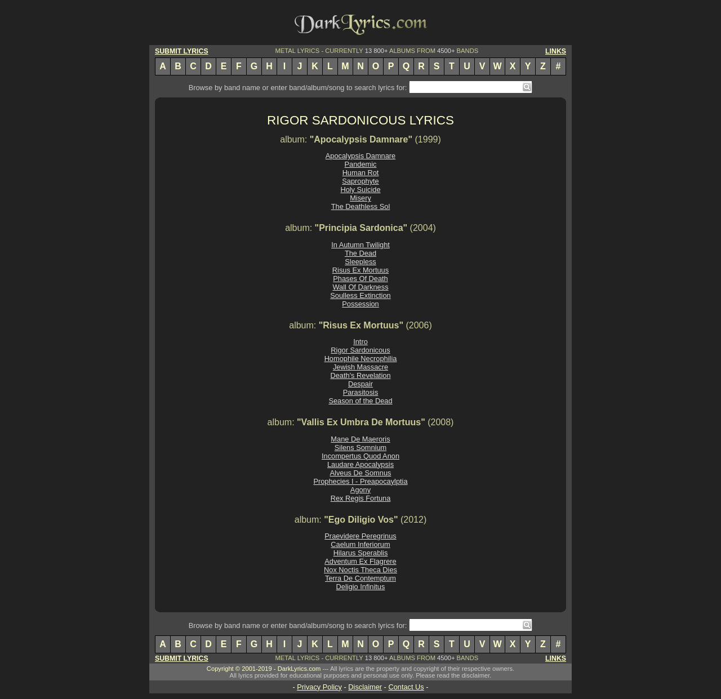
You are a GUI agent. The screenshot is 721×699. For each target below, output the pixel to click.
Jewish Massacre (360, 367)
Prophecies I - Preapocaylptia (360, 481)
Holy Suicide (360, 189)
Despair (360, 384)
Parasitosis (361, 392)
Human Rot (360, 172)
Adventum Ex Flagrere (360, 561)
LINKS (555, 51)
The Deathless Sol (360, 206)
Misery (360, 198)
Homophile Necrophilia (360, 358)
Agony (360, 490)
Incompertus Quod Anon (360, 456)
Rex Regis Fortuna (361, 498)
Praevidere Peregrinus (360, 536)
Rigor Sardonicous (360, 350)
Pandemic (361, 164)
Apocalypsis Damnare (360, 156)
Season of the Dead (360, 401)
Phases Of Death (360, 278)
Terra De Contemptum (360, 578)
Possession (360, 304)
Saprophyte (360, 181)
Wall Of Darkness (360, 287)
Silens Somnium (360, 447)
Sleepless (360, 261)
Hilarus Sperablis (360, 553)
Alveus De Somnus (360, 473)
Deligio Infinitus (360, 586)
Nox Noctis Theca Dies (360, 570)
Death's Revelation (360, 375)
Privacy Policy (319, 687)
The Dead (360, 253)
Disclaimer (365, 687)
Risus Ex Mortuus (360, 270)
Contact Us (406, 687)
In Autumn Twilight (360, 245)
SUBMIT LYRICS (181, 51)
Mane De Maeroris (360, 439)
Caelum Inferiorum (360, 544)
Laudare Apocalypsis (360, 464)
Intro (360, 341)
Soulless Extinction (360, 295)
